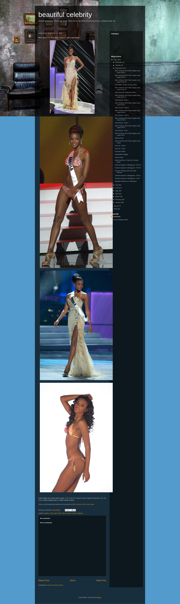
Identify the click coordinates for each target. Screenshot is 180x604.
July (116, 185)
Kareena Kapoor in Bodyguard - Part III (128, 168)
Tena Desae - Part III (122, 115)
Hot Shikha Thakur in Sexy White (126, 85)
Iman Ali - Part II (120, 145)
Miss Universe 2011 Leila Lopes (83, 504)
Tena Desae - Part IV (122, 107)
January (118, 202)
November (119, 62)
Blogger (98, 597)
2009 (115, 209)
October (118, 65)
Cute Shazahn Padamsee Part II (125, 92)
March (117, 196)
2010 (115, 206)
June (117, 188)
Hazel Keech (119, 157)
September (119, 68)
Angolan (46, 513)
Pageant (80, 513)
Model (74, 513)
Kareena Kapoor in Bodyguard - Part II (127, 175)
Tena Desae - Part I (121, 130)
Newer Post (43, 580)
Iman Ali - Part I (120, 148)
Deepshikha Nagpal (121, 154)
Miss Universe (67, 513)
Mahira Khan (119, 138)
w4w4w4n (117, 216)
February (118, 199)
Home (73, 580)
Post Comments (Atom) (55, 585)
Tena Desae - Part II (121, 123)
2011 (115, 60)
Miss (59, 513)
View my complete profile (119, 220)
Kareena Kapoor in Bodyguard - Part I (127, 178)
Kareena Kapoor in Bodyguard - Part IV (128, 165)
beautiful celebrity (65, 14)
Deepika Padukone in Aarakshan (126, 181)
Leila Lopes (54, 513)
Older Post (101, 580)
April (117, 193)
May (117, 191)
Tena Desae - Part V (121, 100)
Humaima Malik (120, 151)
